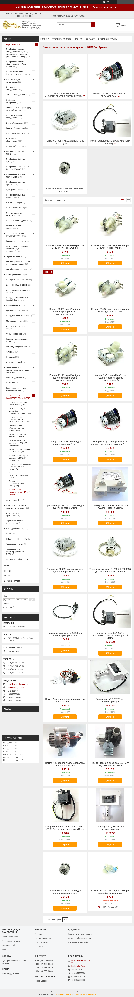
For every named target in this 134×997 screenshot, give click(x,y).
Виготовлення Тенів (15, 208)
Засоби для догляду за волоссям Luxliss (16, 389)
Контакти (90, 39)
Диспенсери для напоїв (16, 285)
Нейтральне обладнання (11, 139)
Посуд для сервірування (17, 316)
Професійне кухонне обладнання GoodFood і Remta (16, 64)
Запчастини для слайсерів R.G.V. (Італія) (20, 450)
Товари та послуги (61, 39)
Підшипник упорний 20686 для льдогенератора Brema (65, 891)
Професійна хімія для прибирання (15, 175)
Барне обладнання (14, 123)
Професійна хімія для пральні (15, 183)
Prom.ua (80, 992)
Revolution (10, 383)
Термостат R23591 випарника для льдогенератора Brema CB (65, 570)
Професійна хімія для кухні (15, 160)
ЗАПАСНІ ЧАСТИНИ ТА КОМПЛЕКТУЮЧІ (16, 234)
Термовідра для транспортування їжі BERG (15, 551)
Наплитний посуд (13, 146)
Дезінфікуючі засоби (15, 190)
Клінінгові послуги (14, 202)
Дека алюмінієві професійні (13, 514)
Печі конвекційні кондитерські (13, 80)
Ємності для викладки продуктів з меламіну (16, 506)
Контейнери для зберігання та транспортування (18, 263)
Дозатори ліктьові (14, 362)
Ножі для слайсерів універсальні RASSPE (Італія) (18, 443)
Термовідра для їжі (14, 544)
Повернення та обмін (11, 941)
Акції (4, 949)
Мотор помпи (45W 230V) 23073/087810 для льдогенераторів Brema (110, 635)
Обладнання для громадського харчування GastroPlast (17, 369)
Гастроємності (12, 500)
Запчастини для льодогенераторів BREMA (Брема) (19, 492)
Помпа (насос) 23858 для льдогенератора (110, 827)
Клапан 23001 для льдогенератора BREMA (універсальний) (65, 246)
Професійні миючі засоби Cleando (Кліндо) (17, 168)
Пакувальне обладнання (17, 221)
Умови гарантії (8, 945)
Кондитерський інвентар (17, 539)
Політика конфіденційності (85, 994)
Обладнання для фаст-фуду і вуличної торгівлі (19, 109)
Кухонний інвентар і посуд (15, 152)
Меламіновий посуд (15, 321)
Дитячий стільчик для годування (15, 327)
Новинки (10, 357)
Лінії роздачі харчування (11, 101)
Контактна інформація (78, 942)
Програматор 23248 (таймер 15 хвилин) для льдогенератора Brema (110, 443)
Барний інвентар (13, 305)
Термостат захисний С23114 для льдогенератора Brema (64, 634)
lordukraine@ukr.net (16, 688)
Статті (7, 566)
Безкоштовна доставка (104, 7)
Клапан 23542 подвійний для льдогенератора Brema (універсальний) (110, 378)
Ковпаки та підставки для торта (17, 340)
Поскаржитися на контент (64, 994)
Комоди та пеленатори (16, 241)
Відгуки (7, 576)
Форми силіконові (14, 334)
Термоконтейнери (14, 256)
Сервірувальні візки (15, 274)
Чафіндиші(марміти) (15, 528)
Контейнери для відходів (17, 269)
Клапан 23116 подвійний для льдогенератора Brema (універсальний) (64, 378)
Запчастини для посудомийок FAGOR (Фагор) (17, 483)
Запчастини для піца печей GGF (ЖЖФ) (17, 435)
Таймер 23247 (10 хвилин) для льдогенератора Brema (65, 443)
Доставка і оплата (107, 39)
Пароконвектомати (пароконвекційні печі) (16, 73)
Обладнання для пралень (13, 227)
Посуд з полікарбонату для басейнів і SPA (18, 299)
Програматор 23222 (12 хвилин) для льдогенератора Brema (64, 506)
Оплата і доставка (10, 937)
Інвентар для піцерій (15, 378)
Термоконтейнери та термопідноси (15, 522)
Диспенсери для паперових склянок (18, 291)
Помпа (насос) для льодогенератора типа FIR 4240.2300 (65, 764)
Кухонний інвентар (14, 310)
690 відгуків (111, 2)
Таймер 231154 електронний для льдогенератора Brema (110, 506)
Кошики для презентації (16, 347)
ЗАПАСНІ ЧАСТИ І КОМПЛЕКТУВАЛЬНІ (15, 397)
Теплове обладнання (15, 95)
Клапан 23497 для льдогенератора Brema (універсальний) (110, 310)
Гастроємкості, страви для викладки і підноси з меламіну (18, 248)
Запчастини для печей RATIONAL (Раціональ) (18, 474)
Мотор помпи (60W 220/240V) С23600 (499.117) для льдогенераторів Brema (65, 827)
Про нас (78, 39)
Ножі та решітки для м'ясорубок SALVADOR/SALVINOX (18, 411)
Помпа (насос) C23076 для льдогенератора (110, 700)
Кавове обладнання (15, 128)
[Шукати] (93, 24)
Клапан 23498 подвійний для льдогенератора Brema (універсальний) (64, 311)
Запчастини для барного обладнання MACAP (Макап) (19, 458)
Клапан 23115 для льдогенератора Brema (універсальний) (110, 891)
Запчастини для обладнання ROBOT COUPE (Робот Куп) (17, 419)
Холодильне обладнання (11, 88)
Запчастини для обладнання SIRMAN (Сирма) (17, 428)
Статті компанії (41, 942)
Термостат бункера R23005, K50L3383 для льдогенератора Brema (110, 570)
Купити (66, 263)
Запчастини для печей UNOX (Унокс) (18, 403)
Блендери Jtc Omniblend (17, 280)
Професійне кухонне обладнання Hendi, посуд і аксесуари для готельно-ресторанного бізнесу (17, 53)
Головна (44, 39)
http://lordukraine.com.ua (18, 684)
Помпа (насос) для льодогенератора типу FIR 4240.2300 (65, 700)
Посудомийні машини (15, 133)
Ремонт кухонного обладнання (81, 934)
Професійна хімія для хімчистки (15, 196)
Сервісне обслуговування (79, 938)
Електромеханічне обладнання (14, 116)
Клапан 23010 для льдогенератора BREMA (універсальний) (110, 246)
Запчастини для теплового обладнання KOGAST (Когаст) (20, 466)
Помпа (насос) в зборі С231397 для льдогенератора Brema (110, 764)
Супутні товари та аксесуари (14, 214)
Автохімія (10, 352)
